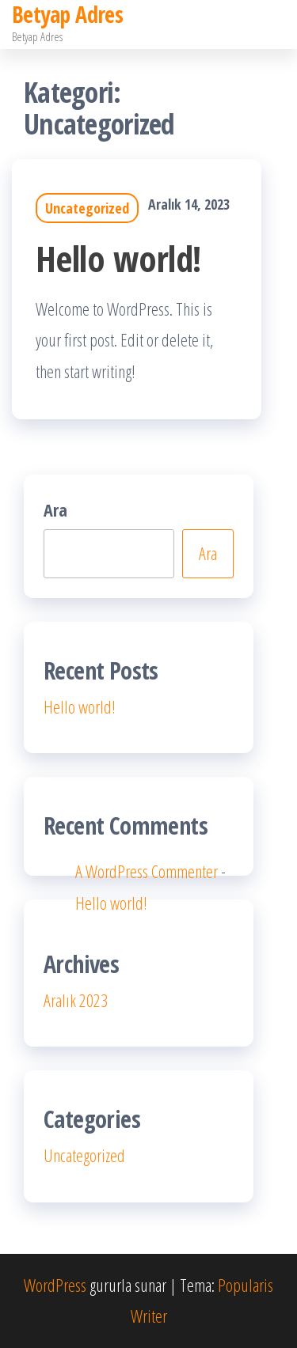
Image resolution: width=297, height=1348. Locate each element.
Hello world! (118, 258)
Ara (55, 509)
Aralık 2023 (76, 1000)
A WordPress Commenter (146, 871)
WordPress (55, 1285)
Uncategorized (87, 208)
